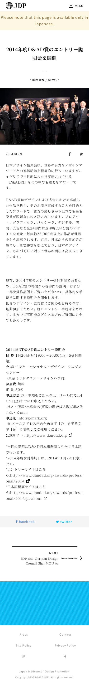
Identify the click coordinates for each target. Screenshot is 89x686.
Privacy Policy (65, 645)
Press (23, 634)
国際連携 (38, 79)
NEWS (52, 79)
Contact (65, 634)
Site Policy (24, 645)
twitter (64, 521)
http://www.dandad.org (45, 435)
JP (23, 656)
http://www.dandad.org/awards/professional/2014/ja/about (44, 495)
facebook (25, 521)
